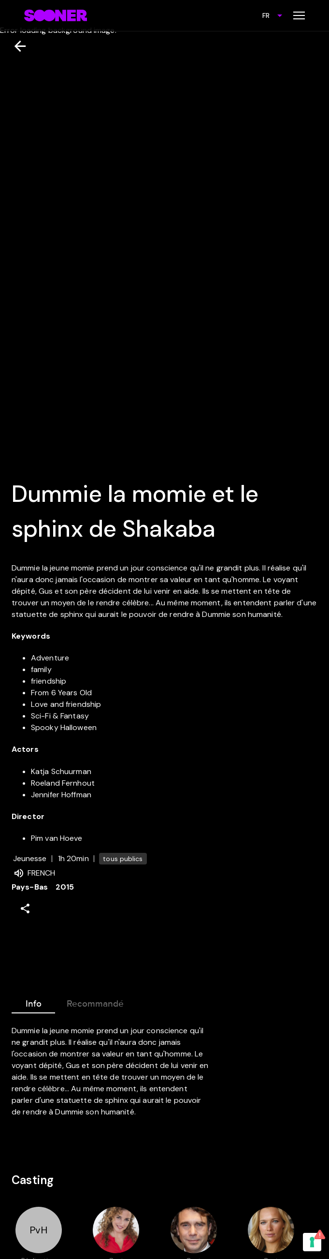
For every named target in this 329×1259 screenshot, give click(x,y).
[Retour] (16, 46)
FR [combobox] (266, 15)
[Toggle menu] (299, 15)
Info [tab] (33, 1001)
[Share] (25, 908)
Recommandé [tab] (95, 1001)
